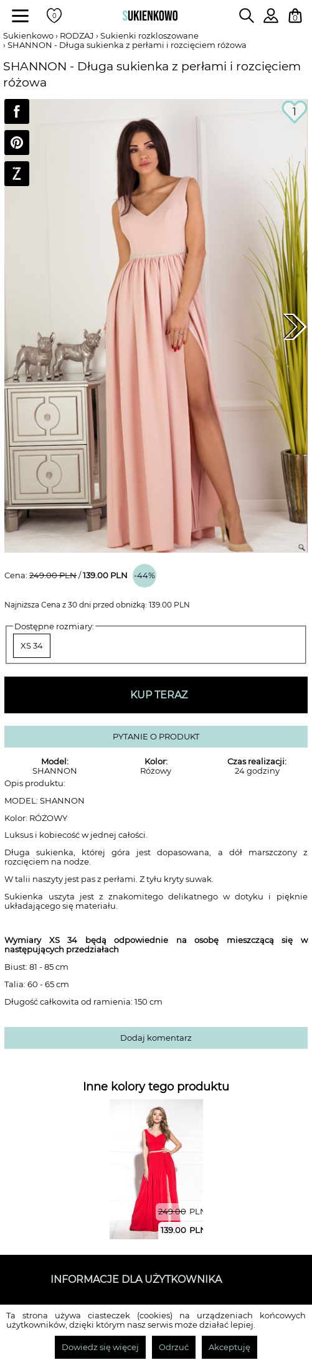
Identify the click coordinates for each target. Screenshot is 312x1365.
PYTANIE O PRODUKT (156, 736)
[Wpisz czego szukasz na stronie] (246, 15)
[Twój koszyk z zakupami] (295, 15)
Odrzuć (174, 1347)
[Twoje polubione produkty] (54, 15)
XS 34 (32, 645)
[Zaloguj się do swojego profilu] (270, 20)
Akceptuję (229, 1347)
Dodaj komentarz (156, 1038)
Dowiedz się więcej (100, 1347)
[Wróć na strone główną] (150, 15)
